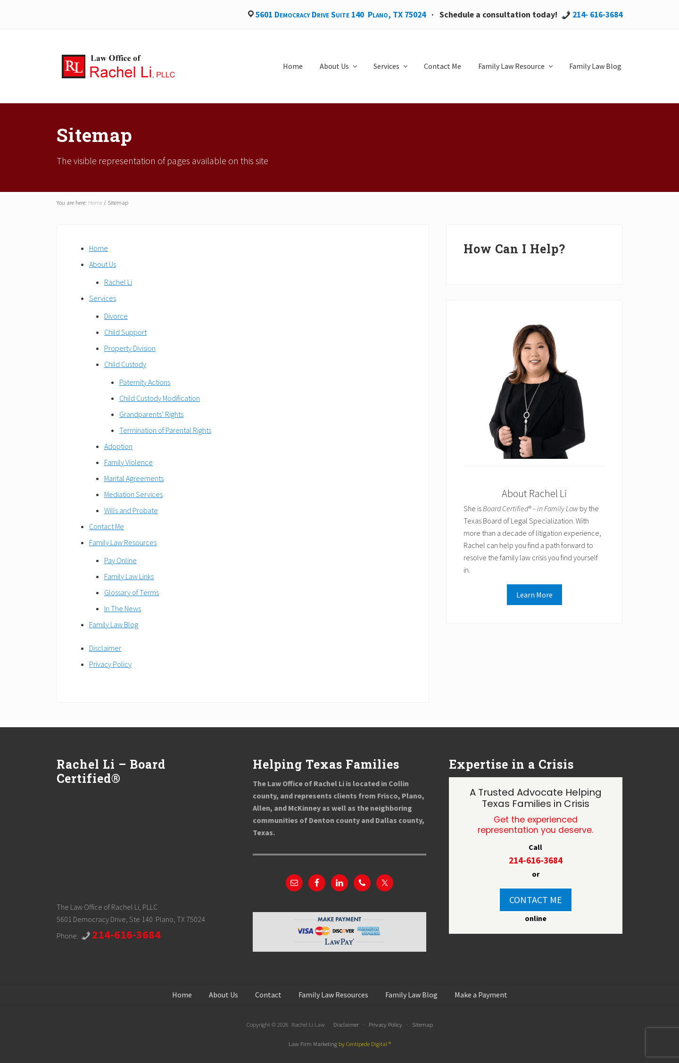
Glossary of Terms (131, 592)
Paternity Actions (144, 382)
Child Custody (125, 364)
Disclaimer (105, 648)
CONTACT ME (535, 899)
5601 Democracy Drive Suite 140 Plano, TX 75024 (341, 14)
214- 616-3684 (597, 14)
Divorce (116, 316)
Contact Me (106, 526)
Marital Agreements (134, 478)
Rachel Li (118, 282)
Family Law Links (129, 576)
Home (98, 248)
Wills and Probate (131, 510)
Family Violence (128, 462)
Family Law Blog (113, 624)
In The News (122, 608)
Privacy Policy (110, 664)
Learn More (534, 594)
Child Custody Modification (159, 398)
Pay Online (120, 560)
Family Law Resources (123, 542)
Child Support (125, 332)
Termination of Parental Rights (165, 430)
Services (102, 298)
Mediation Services (133, 494)
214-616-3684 (126, 934)
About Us (102, 264)
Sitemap (422, 1024)
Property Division (130, 348)
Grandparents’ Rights (151, 414)
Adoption (118, 446)
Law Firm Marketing (313, 1043)
